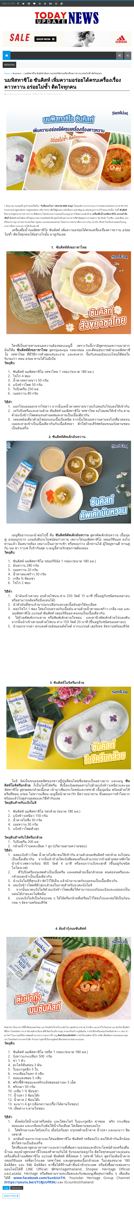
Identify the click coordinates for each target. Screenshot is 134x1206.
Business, (58, 94)
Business (17, 73)
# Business (17, 1187)
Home (7, 73)
